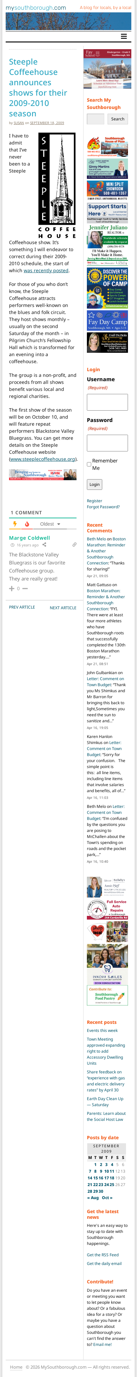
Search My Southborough (104, 103)
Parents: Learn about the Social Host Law (106, 1116)
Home (16, 1367)
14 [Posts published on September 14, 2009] (90, 1178)
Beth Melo (96, 539)
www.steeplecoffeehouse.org (42, 459)
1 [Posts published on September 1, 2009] (95, 1164)
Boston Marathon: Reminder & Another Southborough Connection (106, 600)
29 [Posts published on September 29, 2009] (95, 1191)
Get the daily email (104, 1263)
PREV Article (22, 607)
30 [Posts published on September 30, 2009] (101, 1191)
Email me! (102, 1344)
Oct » (107, 1197)
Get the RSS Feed (103, 1255)
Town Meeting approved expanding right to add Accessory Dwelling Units (106, 1051)
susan (19, 122)
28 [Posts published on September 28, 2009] (90, 1191)
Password (100, 424)
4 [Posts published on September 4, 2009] (112, 1164)
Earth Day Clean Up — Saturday (105, 1101)
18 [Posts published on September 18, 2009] (112, 1178)
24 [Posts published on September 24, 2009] (106, 1184)
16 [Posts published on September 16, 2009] (101, 1178)
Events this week (102, 1030)
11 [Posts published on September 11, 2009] (112, 1171)
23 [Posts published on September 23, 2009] (101, 1184)
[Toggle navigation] (124, 36)
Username (101, 383)
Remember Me (105, 464)
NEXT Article (63, 608)
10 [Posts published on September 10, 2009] (106, 1171)
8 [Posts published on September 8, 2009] (95, 1171)
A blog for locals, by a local (105, 7)
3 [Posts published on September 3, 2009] (106, 1164)
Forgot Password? (103, 507)
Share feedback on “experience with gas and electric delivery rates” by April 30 (106, 1081)
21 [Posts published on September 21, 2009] (90, 1184)
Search (117, 119)
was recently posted (46, 270)
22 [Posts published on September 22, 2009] (95, 1184)
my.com (36, 7)
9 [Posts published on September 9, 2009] (101, 1171)
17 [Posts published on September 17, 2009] (106, 1178)
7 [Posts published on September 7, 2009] (90, 1171)
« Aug (93, 1197)
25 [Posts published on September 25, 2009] (112, 1184)
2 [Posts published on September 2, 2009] (101, 1164)
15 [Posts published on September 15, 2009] (95, 1178)
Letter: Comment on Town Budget (105, 681)
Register (94, 501)
